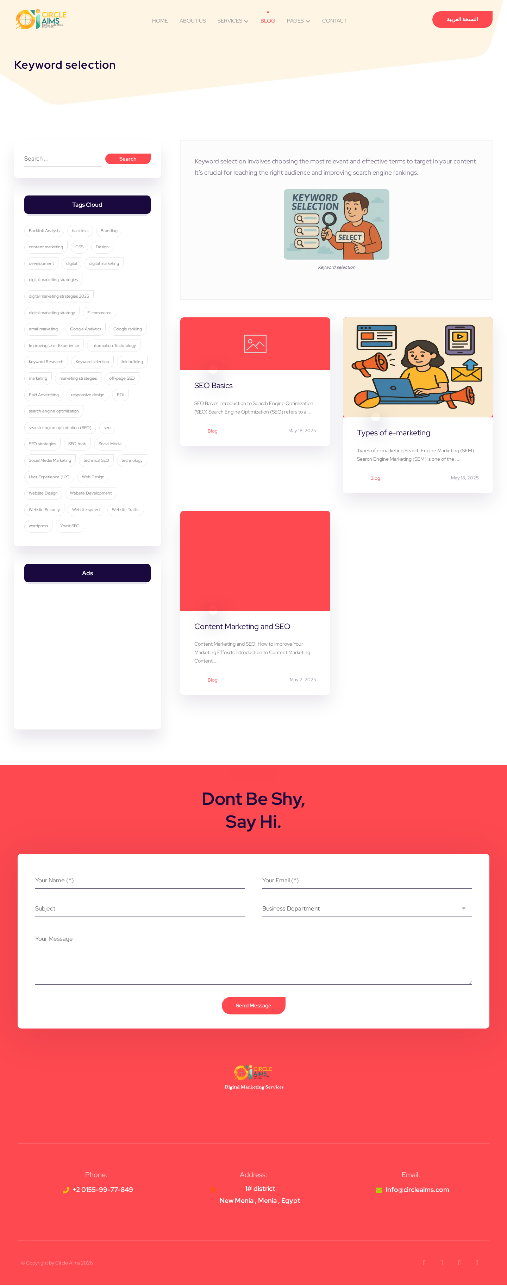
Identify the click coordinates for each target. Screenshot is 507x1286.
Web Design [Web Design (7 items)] (93, 477)
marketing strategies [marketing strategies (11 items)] (78, 378)
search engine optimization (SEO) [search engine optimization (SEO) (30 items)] (60, 428)
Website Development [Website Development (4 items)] (91, 494)
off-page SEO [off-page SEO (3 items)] (122, 378)
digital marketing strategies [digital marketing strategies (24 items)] (53, 280)
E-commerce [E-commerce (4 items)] (100, 313)
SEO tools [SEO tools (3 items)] (78, 444)
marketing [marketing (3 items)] (38, 378)
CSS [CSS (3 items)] (80, 247)
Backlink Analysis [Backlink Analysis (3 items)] (44, 231)
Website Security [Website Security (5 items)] (44, 510)
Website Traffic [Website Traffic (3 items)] (126, 510)
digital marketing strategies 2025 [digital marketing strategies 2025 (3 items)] (59, 296)
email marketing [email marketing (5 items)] (43, 330)
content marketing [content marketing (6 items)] (46, 247)
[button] (424, 1264)
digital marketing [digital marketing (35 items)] (104, 264)
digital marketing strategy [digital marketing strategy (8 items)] (52, 313)
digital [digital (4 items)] (72, 264)
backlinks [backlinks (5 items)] (80, 231)
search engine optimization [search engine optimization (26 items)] (54, 412)
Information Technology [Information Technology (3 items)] (114, 346)
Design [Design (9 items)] (102, 247)
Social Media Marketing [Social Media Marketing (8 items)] (50, 461)
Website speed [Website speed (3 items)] (86, 510)
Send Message (253, 1006)
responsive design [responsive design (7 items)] (88, 395)
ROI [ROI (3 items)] (121, 395)
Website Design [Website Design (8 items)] (43, 494)
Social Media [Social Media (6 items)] (110, 444)
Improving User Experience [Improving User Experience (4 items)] (54, 346)
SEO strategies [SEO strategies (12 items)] (42, 444)
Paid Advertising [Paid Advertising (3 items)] (44, 395)
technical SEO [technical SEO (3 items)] (96, 461)
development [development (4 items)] (41, 264)
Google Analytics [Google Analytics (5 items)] (85, 330)
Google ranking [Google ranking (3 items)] (128, 330)
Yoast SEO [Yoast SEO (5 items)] (70, 526)
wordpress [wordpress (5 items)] (38, 526)
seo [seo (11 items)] (107, 428)
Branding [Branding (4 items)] (109, 231)
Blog (213, 431)
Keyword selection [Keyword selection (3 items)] (92, 362)
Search (127, 159)
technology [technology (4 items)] (132, 461)
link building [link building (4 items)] (132, 362)
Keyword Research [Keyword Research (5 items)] (46, 362)
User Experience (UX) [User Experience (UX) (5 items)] (49, 477)
